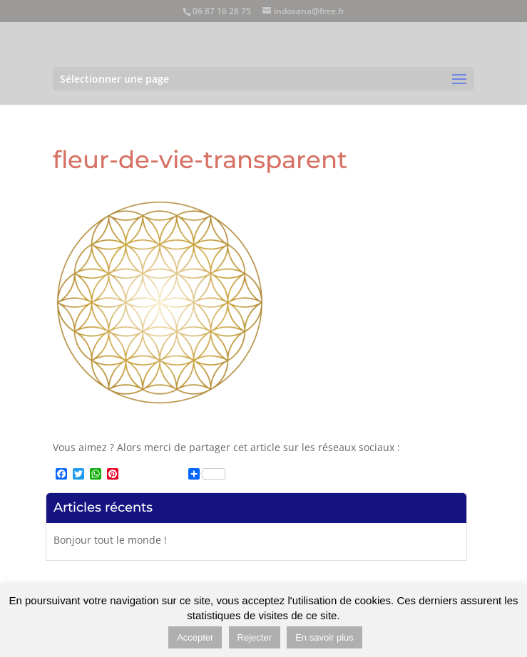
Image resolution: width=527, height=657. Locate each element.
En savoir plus (324, 637)
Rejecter (254, 637)
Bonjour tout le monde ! (110, 540)
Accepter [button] (195, 637)
